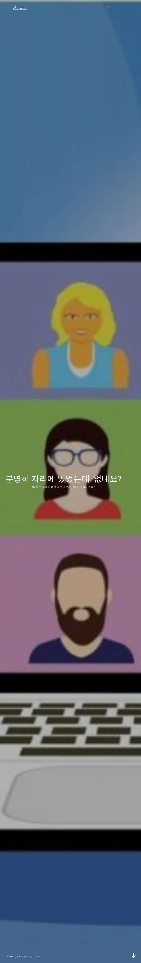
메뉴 (7, 7)
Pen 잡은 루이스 (17, 956)
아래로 (134, 955)
